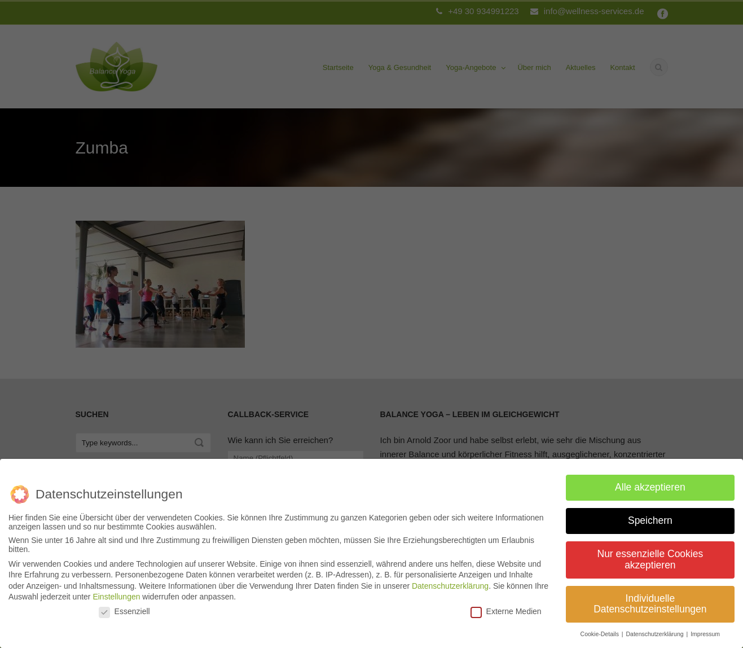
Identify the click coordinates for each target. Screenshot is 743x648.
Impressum (705, 629)
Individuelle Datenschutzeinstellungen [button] (649, 599)
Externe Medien (506, 606)
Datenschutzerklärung (450, 581)
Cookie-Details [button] (601, 629)
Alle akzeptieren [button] (650, 482)
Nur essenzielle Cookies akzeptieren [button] (650, 555)
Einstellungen (116, 592)
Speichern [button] (650, 516)
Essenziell (124, 606)
